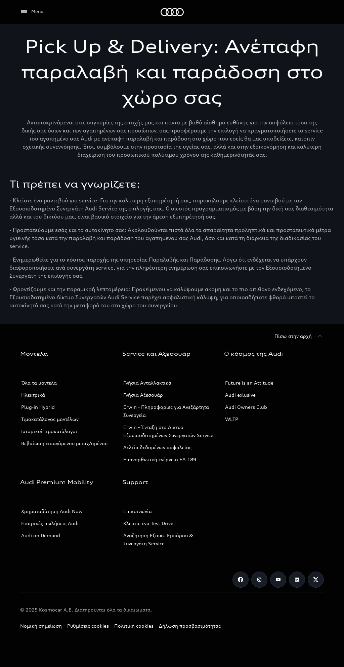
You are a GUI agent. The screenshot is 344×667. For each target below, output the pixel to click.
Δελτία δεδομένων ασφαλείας (157, 447)
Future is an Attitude (249, 383)
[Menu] (31, 11)
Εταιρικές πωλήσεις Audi (50, 523)
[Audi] (172, 12)
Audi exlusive (240, 395)
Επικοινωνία (137, 511)
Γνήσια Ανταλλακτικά (147, 383)
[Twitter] (316, 580)
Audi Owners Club (246, 407)
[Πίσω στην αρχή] (299, 336)
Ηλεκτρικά (33, 395)
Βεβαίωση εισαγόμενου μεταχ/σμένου (64, 443)
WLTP (231, 419)
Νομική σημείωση (41, 626)
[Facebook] (240, 580)
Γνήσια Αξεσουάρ (143, 395)
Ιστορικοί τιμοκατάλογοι (49, 431)
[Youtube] (278, 580)
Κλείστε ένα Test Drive (148, 523)
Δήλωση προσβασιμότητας (190, 626)
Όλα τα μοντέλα (39, 383)
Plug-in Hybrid (38, 407)
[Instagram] (259, 580)
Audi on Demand (40, 535)
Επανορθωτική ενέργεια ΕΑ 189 (159, 459)
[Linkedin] (297, 580)
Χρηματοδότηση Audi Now (52, 511)
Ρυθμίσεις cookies (88, 626)
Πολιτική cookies (134, 626)
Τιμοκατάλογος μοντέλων (50, 419)
